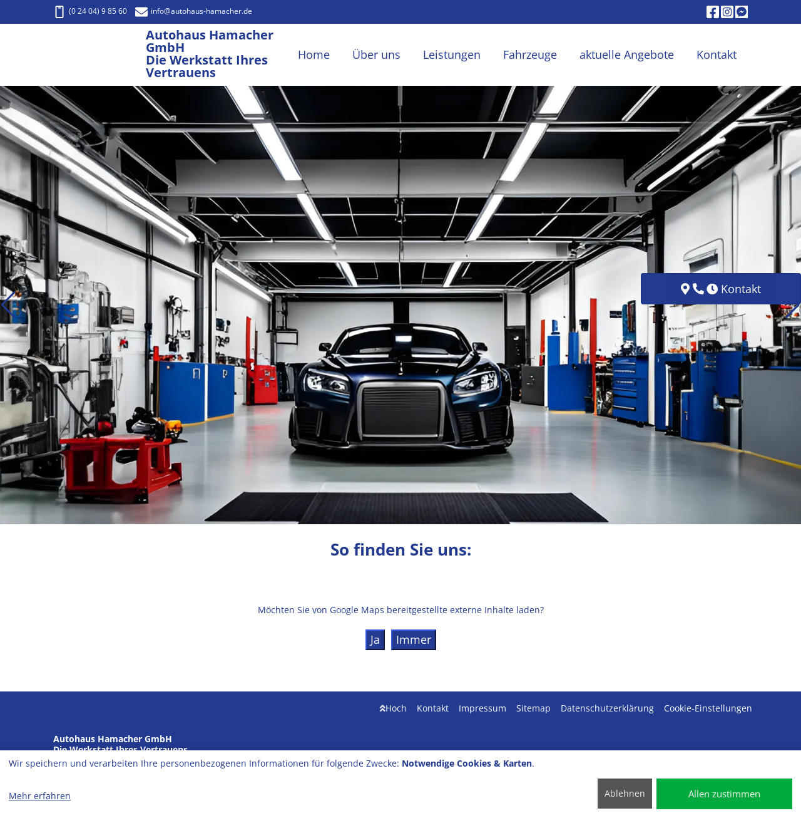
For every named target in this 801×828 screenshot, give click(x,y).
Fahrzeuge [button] (530, 54)
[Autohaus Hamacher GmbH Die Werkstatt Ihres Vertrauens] (99, 55)
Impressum (482, 708)
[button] (8, 305)
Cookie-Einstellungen (708, 708)
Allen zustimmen (724, 793)
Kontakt (433, 708)
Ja (375, 639)
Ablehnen (625, 793)
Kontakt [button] (716, 54)
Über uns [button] (376, 54)
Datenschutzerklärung (607, 708)
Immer (413, 639)
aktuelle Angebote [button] (626, 54)
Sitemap (533, 708)
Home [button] (314, 54)
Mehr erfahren (40, 796)
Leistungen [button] (452, 54)
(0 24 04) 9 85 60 (90, 11)
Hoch (393, 708)
